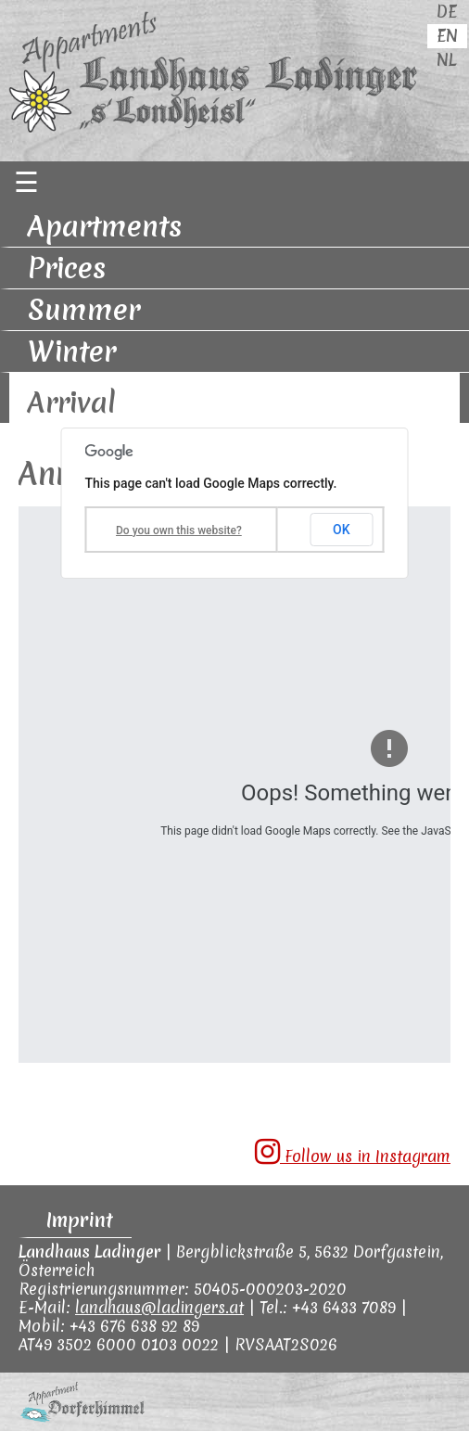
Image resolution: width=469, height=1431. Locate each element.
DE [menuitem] (447, 11)
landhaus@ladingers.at (159, 1307)
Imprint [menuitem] (79, 1220)
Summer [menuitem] (84, 309)
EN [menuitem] (447, 35)
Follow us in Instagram (352, 1152)
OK (341, 529)
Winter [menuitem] (72, 351)
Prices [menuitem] (67, 268)
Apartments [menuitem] (105, 226)
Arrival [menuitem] (72, 402)
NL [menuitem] (446, 59)
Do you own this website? (179, 530)
